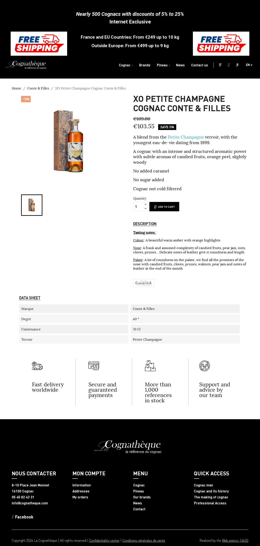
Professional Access (210, 503)
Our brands (142, 497)
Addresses (81, 491)
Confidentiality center (104, 540)
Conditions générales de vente (143, 540)
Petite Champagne (186, 137)
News (137, 503)
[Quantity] (138, 206)
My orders (80, 497)
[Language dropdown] (251, 65)
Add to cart (164, 207)
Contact (139, 509)
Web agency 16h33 (235, 540)
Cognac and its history (211, 491)
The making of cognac (211, 497)
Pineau (138, 491)
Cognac (139, 485)
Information (81, 485)
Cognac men (203, 485)
